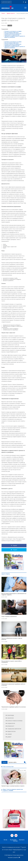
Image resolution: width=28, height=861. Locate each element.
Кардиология (11, 723)
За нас (5, 839)
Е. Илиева (10, 25)
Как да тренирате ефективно (11, 32)
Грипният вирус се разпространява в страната (12, 786)
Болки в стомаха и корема (14, 720)
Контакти (21, 839)
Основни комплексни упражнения (12, 33)
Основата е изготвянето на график (13, 31)
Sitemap (15, 841)
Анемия (9, 734)
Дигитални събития (6, 2)
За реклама (13, 839)
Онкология (10, 718)
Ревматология (11, 731)
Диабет (9, 737)
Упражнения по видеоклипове (11, 35)
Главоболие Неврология (14, 728)
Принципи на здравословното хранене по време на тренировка (14, 37)
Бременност (10, 726)
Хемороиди (10, 715)
